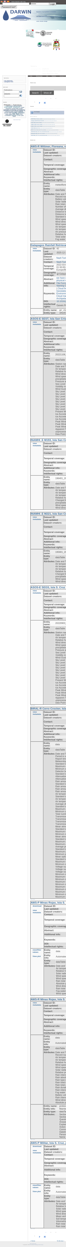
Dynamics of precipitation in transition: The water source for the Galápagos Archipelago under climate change (48, 16)
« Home (32, 1240)
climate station (12, 107)
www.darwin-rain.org (18, 2)
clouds (21, 108)
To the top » (60, 1240)
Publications (54, 76)
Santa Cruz (16, 115)
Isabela (20, 111)
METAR (6, 113)
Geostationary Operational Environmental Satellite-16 (14, 110)
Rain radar (9, 114)
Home (31, 76)
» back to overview (32, 241)
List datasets (8, 81)
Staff (47, 76)
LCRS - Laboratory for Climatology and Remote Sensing (36, 1244)
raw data (15, 114)
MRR (10, 113)
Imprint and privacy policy (33, 1243)
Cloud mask (15, 108)
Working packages (39, 76)
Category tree (8, 82)
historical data (9, 111)
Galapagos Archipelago (10, 109)
